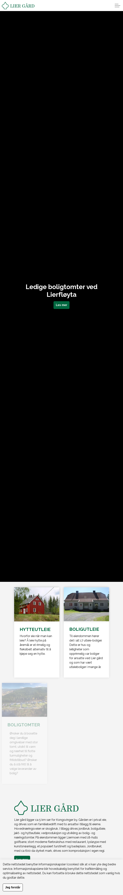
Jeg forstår (13, 887)
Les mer (61, 305)
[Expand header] (117, 5)
